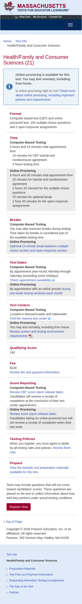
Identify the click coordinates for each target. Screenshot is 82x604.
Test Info (21, 41)
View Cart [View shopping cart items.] (22, 16)
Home (7, 41)
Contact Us (55, 16)
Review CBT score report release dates (36, 392)
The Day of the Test (21, 586)
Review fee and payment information (34, 372)
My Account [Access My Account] (39, 16)
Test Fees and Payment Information (31, 574)
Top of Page (14, 521)
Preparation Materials (22, 568)
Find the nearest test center (30, 318)
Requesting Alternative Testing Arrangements (36, 580)
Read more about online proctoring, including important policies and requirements (45, 95)
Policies (14, 592)
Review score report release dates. (33, 414)
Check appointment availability (32, 280)
